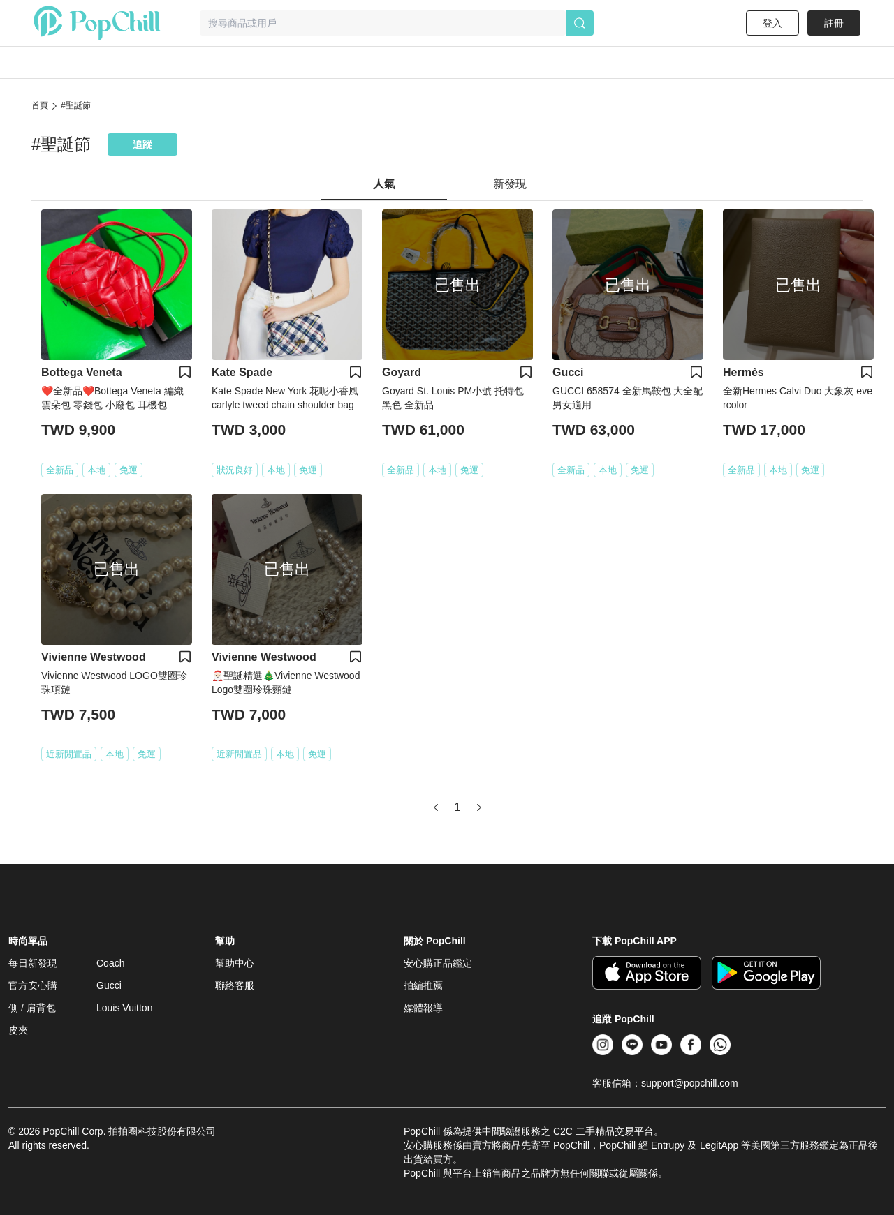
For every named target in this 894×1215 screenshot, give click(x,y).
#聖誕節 (76, 105)
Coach (110, 963)
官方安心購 (32, 985)
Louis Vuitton (124, 1007)
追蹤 (142, 144)
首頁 (39, 105)
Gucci (109, 985)
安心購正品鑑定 (438, 963)
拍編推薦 (423, 985)
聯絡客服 (234, 985)
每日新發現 (32, 963)
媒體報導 (423, 1007)
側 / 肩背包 (32, 1007)
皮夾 (18, 1030)
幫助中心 (234, 963)
